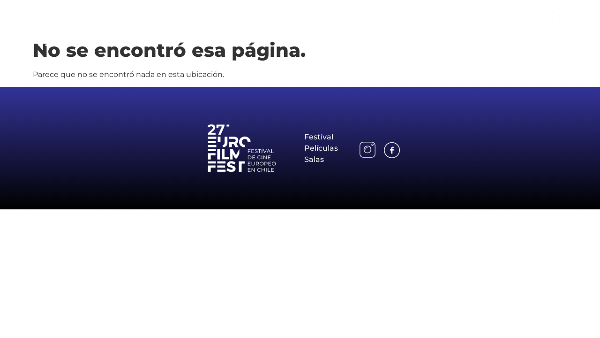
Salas (490, 19)
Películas (447, 19)
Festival (397, 19)
